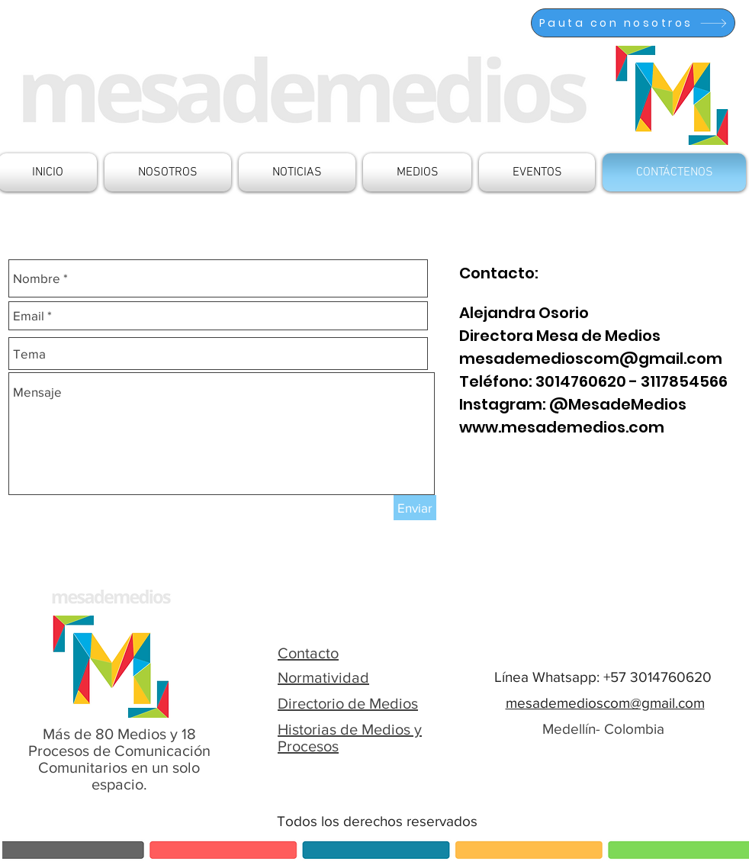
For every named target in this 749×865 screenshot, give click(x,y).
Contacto (308, 653)
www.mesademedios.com (561, 427)
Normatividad (323, 677)
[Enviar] (415, 507)
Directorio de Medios (348, 703)
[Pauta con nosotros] (633, 22)
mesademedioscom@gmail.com (590, 358)
